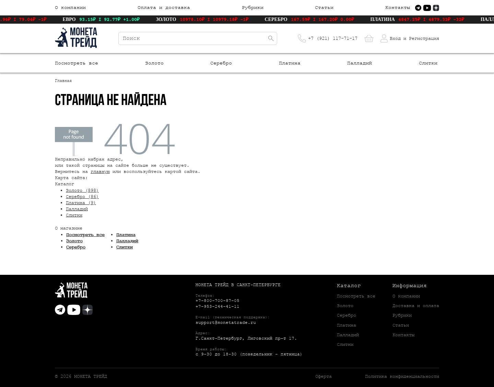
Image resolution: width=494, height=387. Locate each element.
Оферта (323, 376)
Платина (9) (81, 203)
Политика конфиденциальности (402, 376)
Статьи (324, 7)
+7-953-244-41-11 (217, 306)
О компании (70, 7)
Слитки (428, 63)
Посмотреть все (76, 63)
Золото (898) (82, 190)
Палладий (359, 63)
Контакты (397, 7)
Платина (290, 63)
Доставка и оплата (415, 305)
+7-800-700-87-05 (217, 300)
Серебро (221, 63)
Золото (154, 63)
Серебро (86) (82, 196)
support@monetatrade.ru (226, 322)
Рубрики (252, 7)
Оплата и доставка (164, 7)
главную (100, 171)
